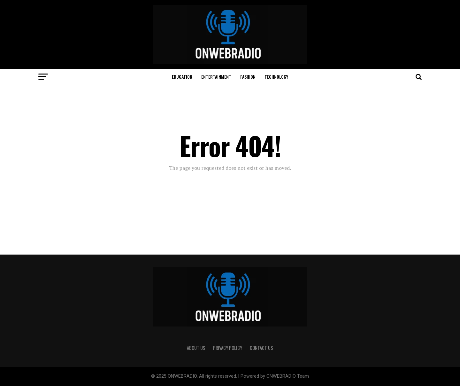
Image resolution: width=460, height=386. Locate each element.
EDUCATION (182, 76)
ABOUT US (196, 347)
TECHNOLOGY (276, 76)
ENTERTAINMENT (216, 76)
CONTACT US (261, 347)
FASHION (248, 76)
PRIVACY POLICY (227, 347)
